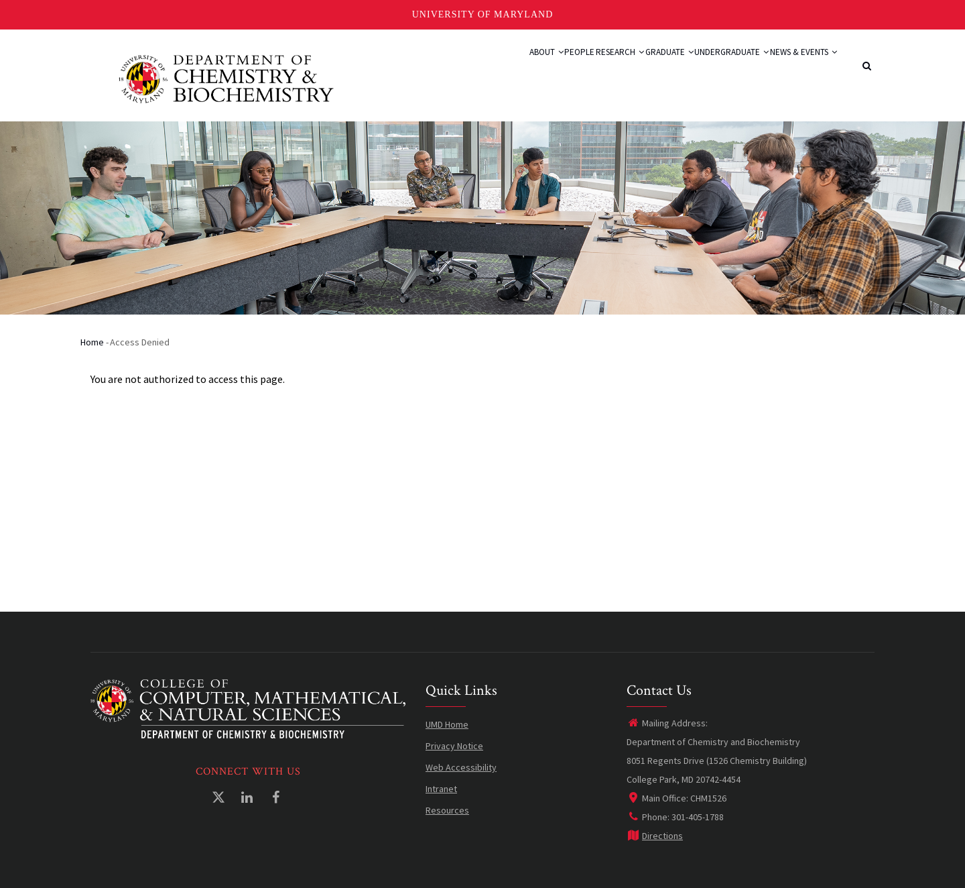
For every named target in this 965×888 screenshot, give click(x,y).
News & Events (795, 68)
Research (566, 68)
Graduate (630, 68)
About (464, 68)
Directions (655, 836)
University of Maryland (483, 14)
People (512, 68)
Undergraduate (708, 68)
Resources (447, 810)
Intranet (441, 789)
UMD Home (447, 724)
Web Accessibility (461, 767)
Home (92, 342)
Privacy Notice (454, 746)
